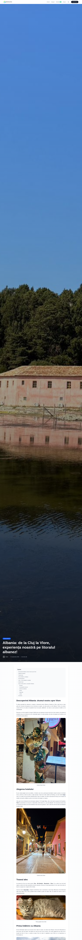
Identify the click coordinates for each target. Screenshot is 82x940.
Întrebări (58, 1)
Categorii (53, 1)
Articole (48, 1)
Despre (64, 1)
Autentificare (74, 1)
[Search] (68, 2)
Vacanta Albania (7, 638)
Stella (7, 656)
